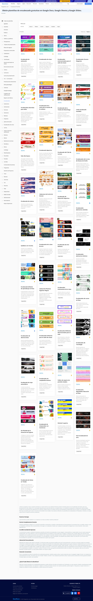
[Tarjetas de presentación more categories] (2, 45)
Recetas (5, 176)
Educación (28, 3)
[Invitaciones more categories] (2, 107)
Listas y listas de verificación (7, 131)
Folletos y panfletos (8, 38)
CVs (4, 182)
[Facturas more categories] (2, 110)
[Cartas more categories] (2, 128)
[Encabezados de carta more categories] (2, 125)
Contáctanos (33, 588)
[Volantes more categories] (2, 88)
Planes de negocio (8, 47)
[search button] (68, 4)
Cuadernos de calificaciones (7, 94)
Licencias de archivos (17, 586)
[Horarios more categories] (2, 186)
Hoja (5, 188)
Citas (5, 173)
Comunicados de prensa (9, 164)
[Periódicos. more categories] (2, 144)
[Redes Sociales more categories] (2, 195)
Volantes (6, 87)
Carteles (6, 161)
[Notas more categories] (2, 147)
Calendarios (6, 53)
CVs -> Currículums (8, 78)
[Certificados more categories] (2, 60)
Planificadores (7, 152)
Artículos (6, 29)
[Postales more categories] (2, 159)
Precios (47, 3)
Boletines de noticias (8, 141)
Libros (5, 35)
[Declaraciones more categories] (2, 198)
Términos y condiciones (18, 588)
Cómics (5, 69)
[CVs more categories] (2, 183)
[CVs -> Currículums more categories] (2, 79)
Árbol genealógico (8, 84)
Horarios (6, 185)
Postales (6, 158)
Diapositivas (6, 191)
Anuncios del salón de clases (9, 63)
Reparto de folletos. (8, 98)
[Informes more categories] (2, 180)
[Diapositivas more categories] (2, 192)
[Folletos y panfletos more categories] (2, 39)
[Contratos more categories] (2, 73)
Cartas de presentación (9, 75)
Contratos (6, 72)
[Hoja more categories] (2, 189)
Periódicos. (6, 144)
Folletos (5, 32)
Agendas (6, 23)
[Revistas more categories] (2, 116)
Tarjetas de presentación (9, 44)
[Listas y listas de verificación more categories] (2, 131)
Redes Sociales (7, 194)
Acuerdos (6, 26)
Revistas (6, 115)
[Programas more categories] (2, 168)
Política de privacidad (17, 589)
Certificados (6, 59)
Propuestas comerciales (9, 50)
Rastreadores (7, 200)
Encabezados (7, 101)
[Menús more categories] (2, 138)
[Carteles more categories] (2, 162)
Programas (6, 167)
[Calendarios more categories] (2, 54)
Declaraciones (7, 197)
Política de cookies (17, 591)
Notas (5, 147)
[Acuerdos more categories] (2, 27)
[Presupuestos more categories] (2, 42)
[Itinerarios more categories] (2, 113)
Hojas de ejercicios (8, 203)
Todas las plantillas (7, 21)
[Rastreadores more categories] (2, 201)
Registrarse (88, 3)
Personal (35, 3)
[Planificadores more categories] (2, 153)
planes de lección (8, 121)
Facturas (6, 109)
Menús (5, 138)
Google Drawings (7, 90)
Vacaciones (41, 3)
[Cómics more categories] (2, 70)
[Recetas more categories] (2, 177)
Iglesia (24, 3)
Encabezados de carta (9, 124)
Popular (88, 31)
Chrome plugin (34, 586)
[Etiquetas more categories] (2, 119)
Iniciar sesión (80, 3)
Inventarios (6, 103)
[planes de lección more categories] (2, 122)
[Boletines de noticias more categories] (2, 141)
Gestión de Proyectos (8, 170)
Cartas (5, 127)
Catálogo (6, 56)
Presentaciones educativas (10, 81)
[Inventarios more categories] (2, 104)
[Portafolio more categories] (2, 156)
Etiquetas (6, 118)
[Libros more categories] (2, 36)
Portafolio (6, 155)
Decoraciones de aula (8, 66)
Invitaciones (6, 106)
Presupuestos (7, 41)
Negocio (18, 3)
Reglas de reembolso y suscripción (20, 593)
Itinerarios (6, 112)
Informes (6, 179)
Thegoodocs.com (5, 6)
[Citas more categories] (2, 174)
